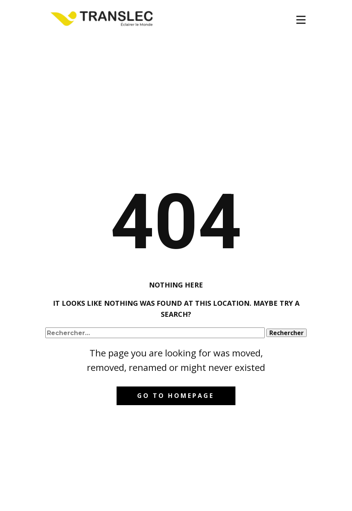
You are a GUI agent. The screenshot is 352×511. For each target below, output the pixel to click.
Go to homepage (175, 395)
